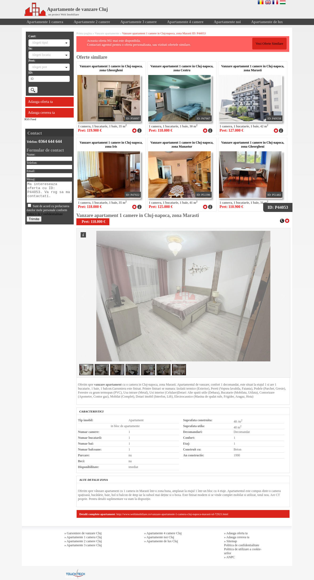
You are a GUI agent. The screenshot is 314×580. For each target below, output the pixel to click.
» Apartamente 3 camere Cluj (83, 545)
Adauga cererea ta (41, 113)
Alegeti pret (39, 67)
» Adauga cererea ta (236, 537)
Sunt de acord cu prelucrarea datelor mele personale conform (48, 210)
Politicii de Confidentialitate (45, 214)
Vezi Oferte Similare (269, 43)
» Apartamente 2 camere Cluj (83, 541)
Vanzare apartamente (107, 33)
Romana (261, 2)
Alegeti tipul (40, 42)
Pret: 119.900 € (90, 130)
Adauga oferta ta (40, 102)
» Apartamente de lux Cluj (161, 541)
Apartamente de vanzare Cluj (66, 9)
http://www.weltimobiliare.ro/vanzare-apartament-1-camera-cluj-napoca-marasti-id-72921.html (172, 514)
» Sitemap (230, 541)
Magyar (283, 2)
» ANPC (229, 557)
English (268, 2)
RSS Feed (30, 119)
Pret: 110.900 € (231, 207)
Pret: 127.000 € (231, 130)
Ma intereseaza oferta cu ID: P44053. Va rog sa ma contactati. (49, 192)
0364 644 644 (50, 141)
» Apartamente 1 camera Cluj (83, 537)
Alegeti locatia (41, 55)
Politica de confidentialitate (241, 545)
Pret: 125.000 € (161, 207)
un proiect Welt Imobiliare (63, 14)
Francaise (275, 2)
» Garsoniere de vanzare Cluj (83, 533)
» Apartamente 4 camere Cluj (163, 533)
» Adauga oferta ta (235, 533)
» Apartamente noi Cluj (159, 537)
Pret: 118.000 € (160, 130)
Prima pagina (84, 33)
